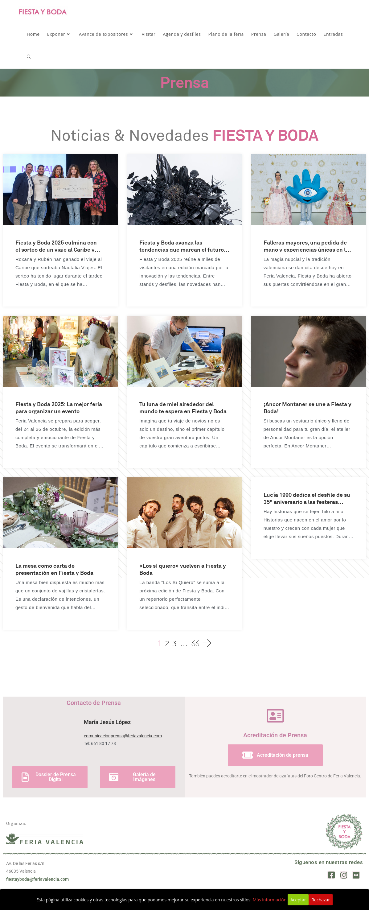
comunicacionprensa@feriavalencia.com (123, 735)
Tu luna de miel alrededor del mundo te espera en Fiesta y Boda (183, 407)
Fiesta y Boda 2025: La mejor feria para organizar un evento (58, 407)
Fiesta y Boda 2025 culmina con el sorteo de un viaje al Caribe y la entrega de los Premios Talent (56, 245)
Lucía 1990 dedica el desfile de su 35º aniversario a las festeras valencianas (307, 497)
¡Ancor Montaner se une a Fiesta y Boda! (307, 407)
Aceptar (298, 900)
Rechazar (320, 900)
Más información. (270, 900)
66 (195, 643)
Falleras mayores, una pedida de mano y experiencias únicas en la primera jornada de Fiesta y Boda (306, 245)
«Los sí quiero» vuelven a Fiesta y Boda (182, 568)
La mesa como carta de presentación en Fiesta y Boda (54, 568)
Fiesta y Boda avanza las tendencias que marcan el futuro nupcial (181, 245)
